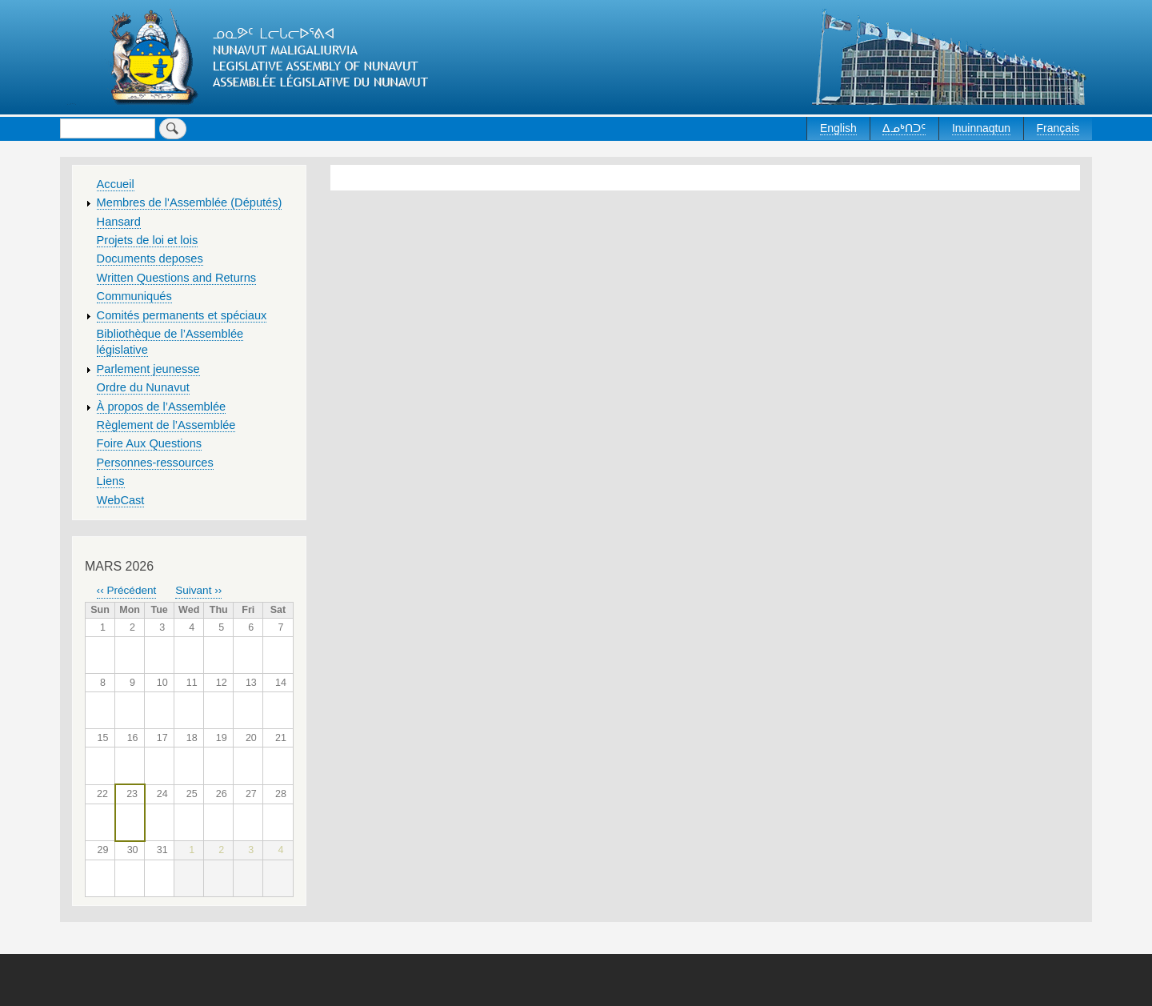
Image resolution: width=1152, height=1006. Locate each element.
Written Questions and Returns (177, 277)
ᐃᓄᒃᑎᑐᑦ (904, 128)
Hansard (119, 221)
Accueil (115, 184)
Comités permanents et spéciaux (182, 315)
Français (1058, 128)
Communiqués (134, 296)
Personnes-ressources (155, 462)
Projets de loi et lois (147, 240)
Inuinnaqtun (981, 128)
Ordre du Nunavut (143, 387)
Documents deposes (150, 258)
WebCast (121, 500)
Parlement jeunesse (148, 369)
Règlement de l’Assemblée (166, 425)
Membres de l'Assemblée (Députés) (189, 202)
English (838, 128)
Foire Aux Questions (149, 443)
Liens (111, 481)
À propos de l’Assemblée (161, 406)
